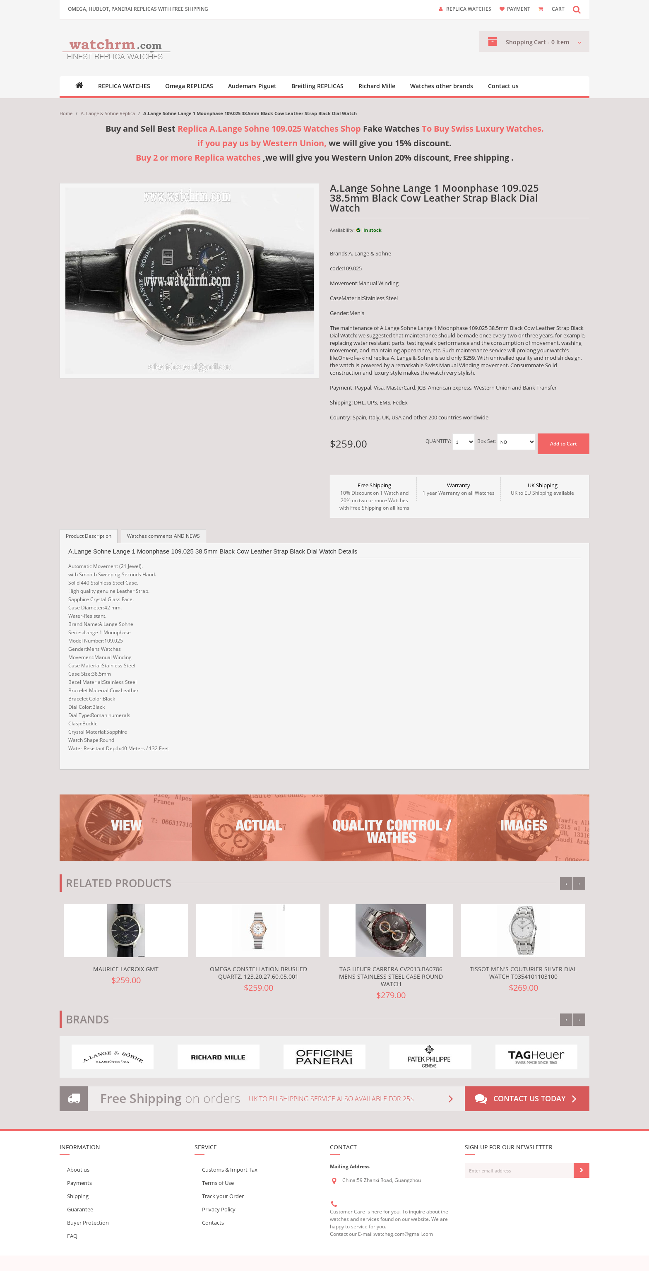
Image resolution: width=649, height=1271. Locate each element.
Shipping (78, 1196)
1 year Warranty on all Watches (458, 488)
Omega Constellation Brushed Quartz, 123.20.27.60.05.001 (258, 972)
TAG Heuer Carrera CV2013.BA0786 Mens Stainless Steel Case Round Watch (391, 976)
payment (518, 8)
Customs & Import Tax (229, 1169)
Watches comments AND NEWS (163, 535)
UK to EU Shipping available (542, 488)
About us (78, 1169)
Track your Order (223, 1196)
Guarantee (80, 1209)
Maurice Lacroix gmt (126, 969)
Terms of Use (218, 1183)
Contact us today (527, 1098)
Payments (79, 1183)
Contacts (213, 1222)
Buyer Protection (88, 1222)
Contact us (503, 86)
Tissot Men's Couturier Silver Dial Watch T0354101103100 (523, 972)
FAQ (72, 1236)
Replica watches (468, 8)
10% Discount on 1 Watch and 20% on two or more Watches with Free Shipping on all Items (374, 496)
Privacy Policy (219, 1209)
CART (558, 8)
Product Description (88, 535)
